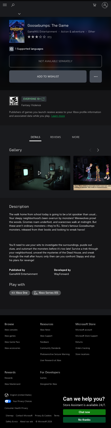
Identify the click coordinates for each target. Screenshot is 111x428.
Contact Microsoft (24, 415)
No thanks (84, 419)
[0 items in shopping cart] (95, 5)
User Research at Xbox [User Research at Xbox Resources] (50, 360)
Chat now (84, 412)
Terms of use (60, 415)
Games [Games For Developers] (43, 378)
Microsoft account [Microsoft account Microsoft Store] (83, 329)
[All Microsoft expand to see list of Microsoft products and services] (4, 5)
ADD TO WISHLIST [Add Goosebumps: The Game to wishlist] (48, 76)
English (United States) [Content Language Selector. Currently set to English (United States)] (21, 394)
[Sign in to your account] (104, 5)
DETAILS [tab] (35, 137)
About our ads (26, 421)
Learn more (58, 116)
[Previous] (90, 150)
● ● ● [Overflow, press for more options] (96, 76)
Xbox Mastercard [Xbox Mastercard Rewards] (12, 384)
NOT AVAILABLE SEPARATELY (55, 61)
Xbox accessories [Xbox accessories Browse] (12, 348)
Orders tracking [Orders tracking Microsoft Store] (82, 348)
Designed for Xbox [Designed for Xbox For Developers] (48, 384)
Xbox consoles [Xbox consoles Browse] (11, 329)
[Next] (98, 150)
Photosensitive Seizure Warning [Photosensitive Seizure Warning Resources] (55, 354)
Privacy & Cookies (43, 415)
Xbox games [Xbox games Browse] (10, 336)
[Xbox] (10, 13)
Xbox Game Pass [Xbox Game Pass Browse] (12, 342)
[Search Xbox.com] (13, 5)
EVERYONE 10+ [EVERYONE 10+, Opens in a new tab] (34, 99)
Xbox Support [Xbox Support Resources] (46, 336)
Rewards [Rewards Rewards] (9, 378)
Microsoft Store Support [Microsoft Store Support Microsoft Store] (86, 336)
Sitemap (9, 415)
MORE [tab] (75, 137)
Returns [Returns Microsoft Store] (79, 342)
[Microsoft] (55, 3)
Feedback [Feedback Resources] (44, 342)
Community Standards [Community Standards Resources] (50, 348)
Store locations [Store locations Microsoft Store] (82, 354)
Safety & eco (12, 421)
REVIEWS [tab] (55, 137)
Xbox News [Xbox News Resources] (45, 329)
